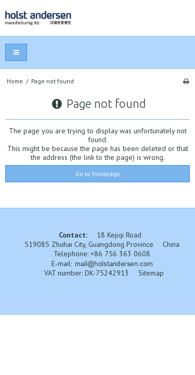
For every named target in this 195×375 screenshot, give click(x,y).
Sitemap (151, 273)
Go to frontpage (97, 174)
